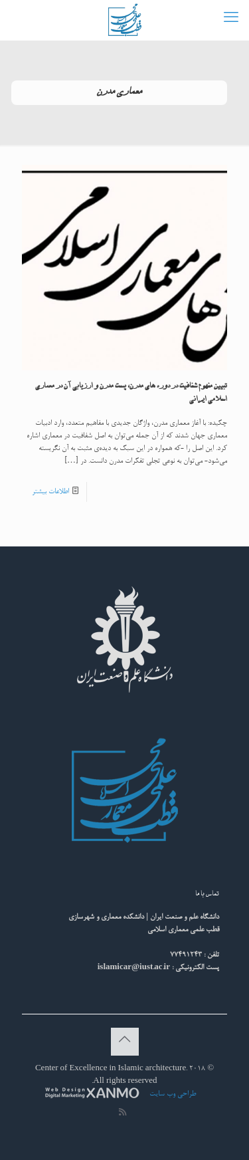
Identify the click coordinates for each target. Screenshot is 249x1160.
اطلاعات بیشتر (50, 491)
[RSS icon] (122, 1114)
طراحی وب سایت (171, 1094)
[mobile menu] (231, 20)
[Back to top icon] (125, 1042)
